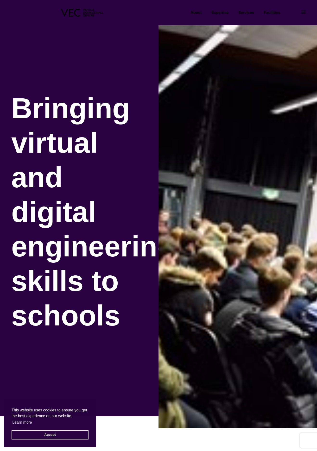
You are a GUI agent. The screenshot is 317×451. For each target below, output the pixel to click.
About (196, 13)
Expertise (220, 13)
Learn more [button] (22, 422)
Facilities (272, 13)
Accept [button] (50, 435)
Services (246, 13)
